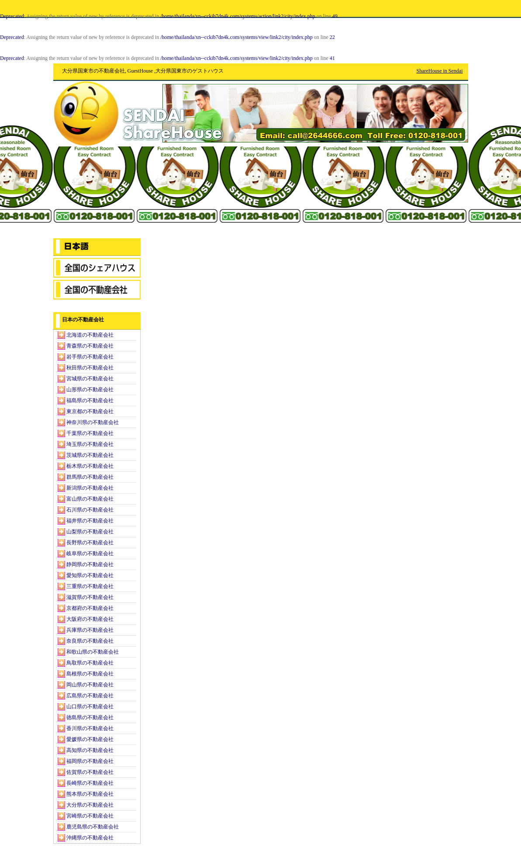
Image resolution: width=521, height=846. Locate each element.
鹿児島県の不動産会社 (92, 827)
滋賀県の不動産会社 (90, 597)
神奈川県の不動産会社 (92, 422)
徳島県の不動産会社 (90, 717)
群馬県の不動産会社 (90, 477)
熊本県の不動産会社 (90, 794)
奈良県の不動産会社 (90, 641)
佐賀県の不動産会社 (90, 772)
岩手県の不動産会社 (90, 357)
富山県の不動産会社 (90, 499)
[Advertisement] (97, 192)
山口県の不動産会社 (90, 706)
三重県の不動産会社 (90, 586)
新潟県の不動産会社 (90, 488)
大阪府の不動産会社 (90, 619)
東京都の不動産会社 (90, 411)
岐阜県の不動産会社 (90, 553)
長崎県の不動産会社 (90, 783)
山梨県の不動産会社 (90, 532)
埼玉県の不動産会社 (90, 444)
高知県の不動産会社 (90, 750)
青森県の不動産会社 (90, 346)
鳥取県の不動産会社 (90, 663)
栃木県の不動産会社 (90, 466)
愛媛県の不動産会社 (90, 739)
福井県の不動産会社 (90, 521)
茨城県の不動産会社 (90, 455)
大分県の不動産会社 (90, 805)
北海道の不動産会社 (90, 335)
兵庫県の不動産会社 (90, 630)
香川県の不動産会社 (90, 728)
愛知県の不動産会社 (90, 575)
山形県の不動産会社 (90, 389)
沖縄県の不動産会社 (90, 838)
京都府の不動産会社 (90, 608)
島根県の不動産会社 (90, 674)
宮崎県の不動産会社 (90, 816)
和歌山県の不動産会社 (92, 652)
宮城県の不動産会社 (90, 379)
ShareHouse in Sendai (440, 71)
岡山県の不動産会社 (90, 685)
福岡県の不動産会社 (90, 761)
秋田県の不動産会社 (90, 368)
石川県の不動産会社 (90, 510)
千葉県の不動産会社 (90, 433)
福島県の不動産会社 (90, 400)
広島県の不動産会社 (90, 696)
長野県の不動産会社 (90, 543)
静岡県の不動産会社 (90, 564)
